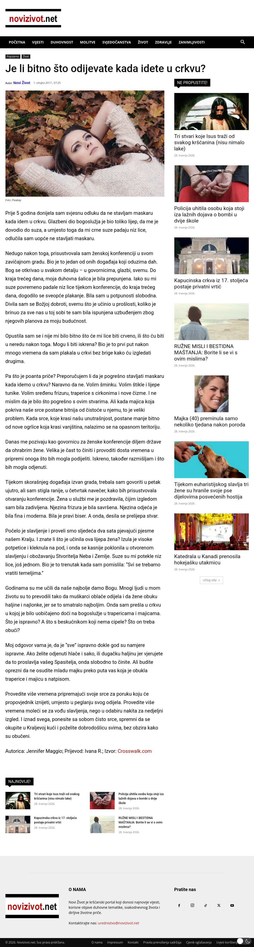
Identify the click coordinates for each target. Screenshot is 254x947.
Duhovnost (62, 42)
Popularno (13, 56)
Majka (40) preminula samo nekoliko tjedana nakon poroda (209, 421)
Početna (17, 42)
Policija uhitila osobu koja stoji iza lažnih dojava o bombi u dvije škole (141, 798)
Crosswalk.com (135, 751)
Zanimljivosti (192, 42)
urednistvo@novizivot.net (118, 923)
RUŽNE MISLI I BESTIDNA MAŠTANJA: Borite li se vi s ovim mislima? (141, 822)
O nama (96, 942)
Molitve (87, 42)
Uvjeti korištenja (227, 942)
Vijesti (38, 42)
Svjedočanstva (116, 42)
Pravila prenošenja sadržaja (162, 942)
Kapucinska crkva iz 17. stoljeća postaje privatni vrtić (211, 283)
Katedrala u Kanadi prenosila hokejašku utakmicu (207, 559)
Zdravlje (163, 42)
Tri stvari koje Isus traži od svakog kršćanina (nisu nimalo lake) (209, 142)
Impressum (115, 942)
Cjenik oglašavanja (199, 942)
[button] (243, 42)
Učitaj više (211, 580)
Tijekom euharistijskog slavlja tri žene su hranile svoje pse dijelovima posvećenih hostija (211, 490)
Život (143, 42)
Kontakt (133, 942)
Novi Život (21, 83)
